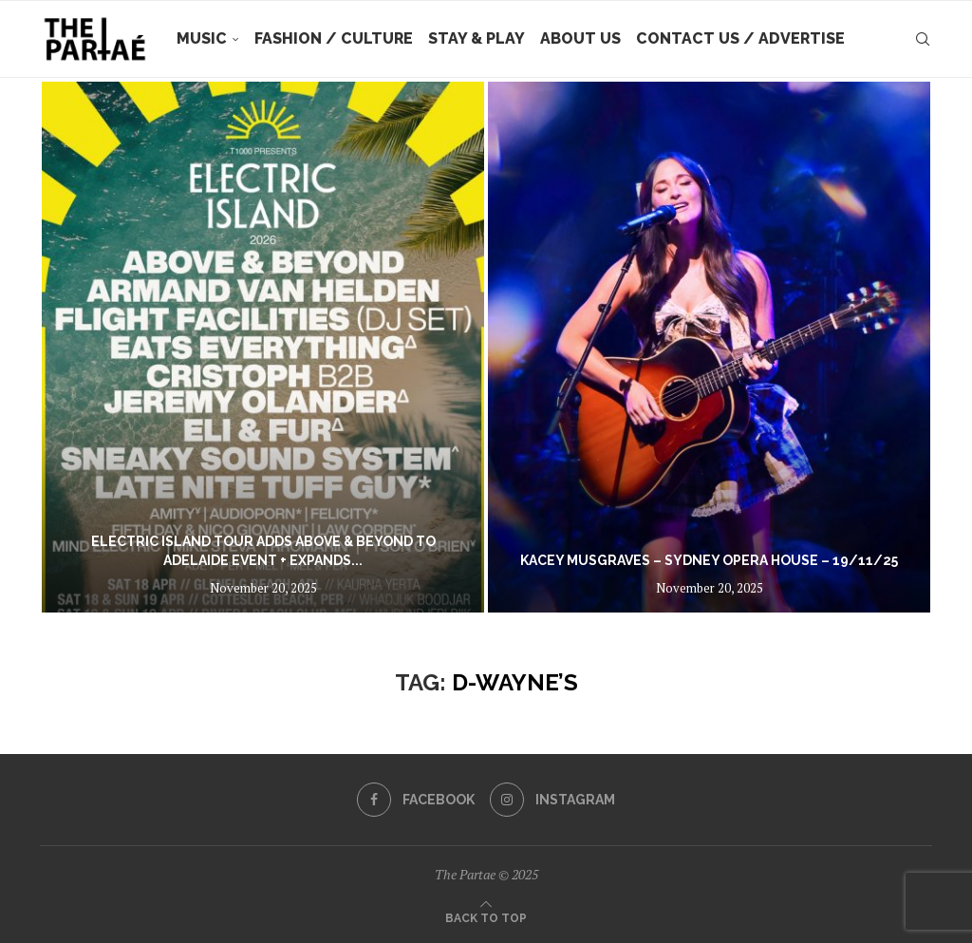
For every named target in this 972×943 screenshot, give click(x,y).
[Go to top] (486, 916)
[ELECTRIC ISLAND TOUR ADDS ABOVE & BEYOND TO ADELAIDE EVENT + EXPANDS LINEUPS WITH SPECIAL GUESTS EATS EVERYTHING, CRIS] (263, 347)
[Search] (922, 39)
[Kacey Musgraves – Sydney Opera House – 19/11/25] (709, 347)
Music (202, 38)
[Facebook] (416, 800)
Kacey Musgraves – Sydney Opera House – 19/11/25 (709, 560)
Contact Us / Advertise (740, 38)
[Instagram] (552, 800)
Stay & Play (476, 38)
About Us (580, 38)
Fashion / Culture (333, 38)
